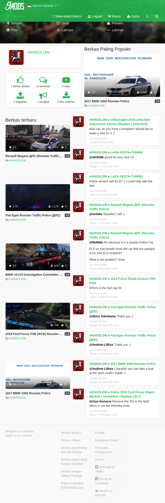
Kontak (100, 432)
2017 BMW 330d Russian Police (132, 363)
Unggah (95, 16)
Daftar (133, 16)
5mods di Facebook (103, 481)
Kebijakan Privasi (106, 440)
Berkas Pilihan (71, 440)
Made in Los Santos (18, 435)
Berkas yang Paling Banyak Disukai (74, 450)
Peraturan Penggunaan (103, 450)
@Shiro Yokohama (102, 316)
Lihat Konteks (98, 138)
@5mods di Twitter (105, 469)
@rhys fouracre (100, 401)
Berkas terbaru (71, 432)
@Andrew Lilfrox (101, 344)
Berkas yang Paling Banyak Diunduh (74, 462)
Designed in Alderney (19, 431)
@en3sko (96, 214)
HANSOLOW (38, 52)
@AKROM (96, 157)
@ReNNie (96, 242)
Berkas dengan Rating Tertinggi (71, 473)
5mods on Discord (103, 493)
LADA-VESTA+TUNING (126, 152)
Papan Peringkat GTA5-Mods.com (72, 485)
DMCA (99, 459)
